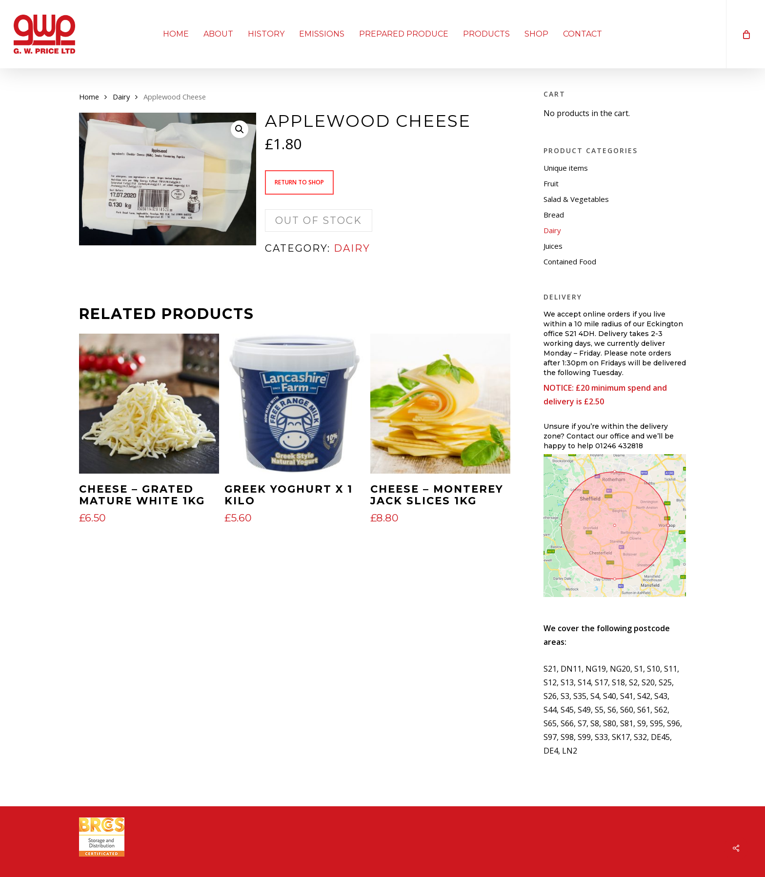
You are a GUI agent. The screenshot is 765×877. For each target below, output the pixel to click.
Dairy (121, 96)
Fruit (551, 183)
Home (89, 96)
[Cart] (745, 34)
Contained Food (570, 261)
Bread (554, 214)
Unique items (566, 168)
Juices (553, 246)
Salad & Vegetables (576, 199)
